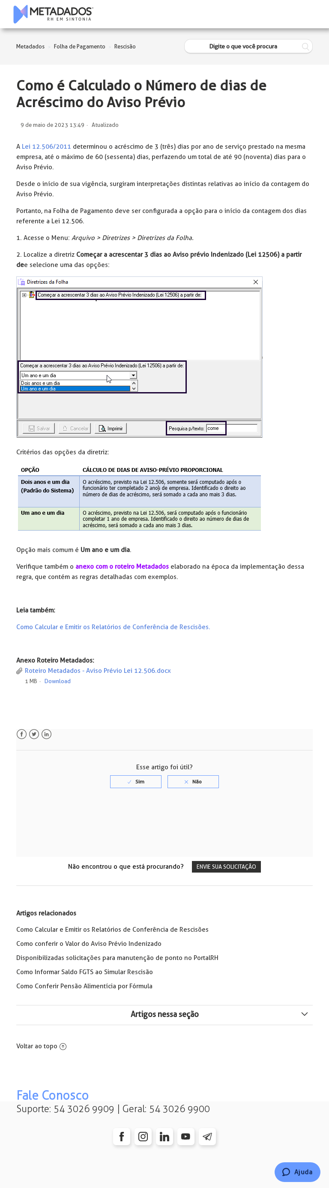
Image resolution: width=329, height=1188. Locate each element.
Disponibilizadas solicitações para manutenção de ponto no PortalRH (117, 958)
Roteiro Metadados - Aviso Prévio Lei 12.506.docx (98, 671)
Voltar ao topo (41, 1046)
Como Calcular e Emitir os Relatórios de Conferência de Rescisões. (113, 627)
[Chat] (297, 1172)
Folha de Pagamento (79, 46)
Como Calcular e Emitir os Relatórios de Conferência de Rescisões (112, 929)
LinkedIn (46, 734)
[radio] (136, 781)
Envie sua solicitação (226, 867)
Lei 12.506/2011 (45, 146)
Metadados (30, 46)
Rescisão (125, 46)
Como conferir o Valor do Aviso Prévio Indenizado (89, 944)
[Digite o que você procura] (248, 46)
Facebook (21, 734)
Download (58, 681)
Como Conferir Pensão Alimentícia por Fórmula (84, 986)
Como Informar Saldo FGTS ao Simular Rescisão (84, 972)
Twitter (34, 734)
